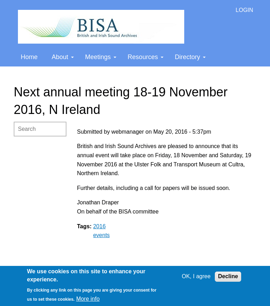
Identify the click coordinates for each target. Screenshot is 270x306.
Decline (228, 276)
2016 (99, 226)
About (63, 56)
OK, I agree (196, 276)
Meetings (100, 56)
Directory (190, 56)
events (101, 235)
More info (88, 299)
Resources (145, 56)
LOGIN (244, 10)
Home (29, 56)
